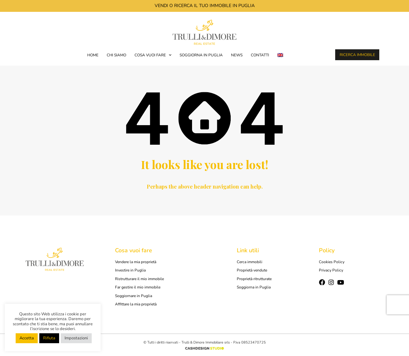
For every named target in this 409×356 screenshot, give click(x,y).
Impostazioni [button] (76, 338)
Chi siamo (116, 55)
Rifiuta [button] (49, 338)
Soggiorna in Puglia (201, 55)
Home (92, 55)
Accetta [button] (26, 338)
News (237, 55)
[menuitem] (280, 55)
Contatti (260, 55)
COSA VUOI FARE (153, 55)
